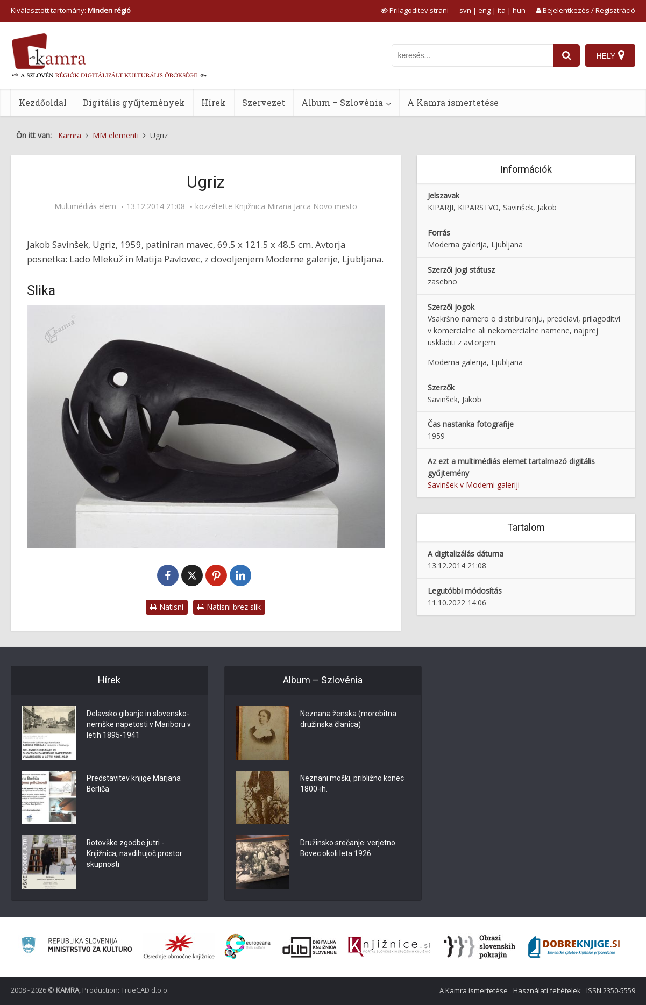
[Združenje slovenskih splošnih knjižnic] (389, 947)
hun (519, 10)
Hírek (213, 102)
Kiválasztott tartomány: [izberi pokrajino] (71, 10)
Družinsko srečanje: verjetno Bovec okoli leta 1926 (347, 848)
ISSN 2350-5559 (610, 990)
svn (465, 10)
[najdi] (566, 55)
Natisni (166, 607)
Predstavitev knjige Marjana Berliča (134, 784)
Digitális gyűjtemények (134, 102)
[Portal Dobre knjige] (574, 947)
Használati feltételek (547, 990)
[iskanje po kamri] (472, 55)
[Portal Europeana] (248, 946)
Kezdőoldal (43, 102)
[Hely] (610, 55)
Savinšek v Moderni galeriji (474, 485)
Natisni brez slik (229, 607)
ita (502, 10)
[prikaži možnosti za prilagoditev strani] (415, 10)
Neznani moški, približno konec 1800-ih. (352, 784)
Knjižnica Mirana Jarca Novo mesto (296, 206)
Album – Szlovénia (342, 102)
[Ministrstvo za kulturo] (76, 946)
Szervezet (263, 102)
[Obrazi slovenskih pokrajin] (479, 946)
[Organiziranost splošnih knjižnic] (179, 946)
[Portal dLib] (309, 946)
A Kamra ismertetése (453, 102)
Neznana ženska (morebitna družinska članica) (348, 719)
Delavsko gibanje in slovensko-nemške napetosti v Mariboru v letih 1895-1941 (139, 725)
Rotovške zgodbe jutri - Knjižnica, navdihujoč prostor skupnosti (134, 854)
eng (484, 10)
